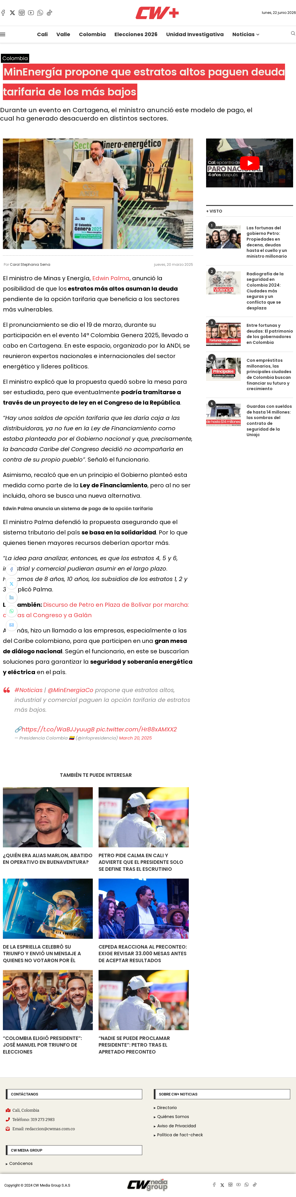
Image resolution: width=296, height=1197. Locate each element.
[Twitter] (12, 13)
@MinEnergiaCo (70, 690)
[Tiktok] (49, 13)
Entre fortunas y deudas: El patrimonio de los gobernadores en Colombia (270, 334)
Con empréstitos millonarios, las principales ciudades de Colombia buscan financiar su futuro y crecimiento (269, 375)
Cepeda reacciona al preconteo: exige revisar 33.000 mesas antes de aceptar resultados (143, 953)
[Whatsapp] (40, 13)
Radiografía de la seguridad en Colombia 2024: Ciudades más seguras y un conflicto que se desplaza (265, 291)
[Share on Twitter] (11, 583)
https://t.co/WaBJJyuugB (58, 729)
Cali (42, 34)
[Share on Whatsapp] (11, 611)
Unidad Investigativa (195, 34)
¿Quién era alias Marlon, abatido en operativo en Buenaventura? (47, 859)
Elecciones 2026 (136, 34)
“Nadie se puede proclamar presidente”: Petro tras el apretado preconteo (134, 1045)
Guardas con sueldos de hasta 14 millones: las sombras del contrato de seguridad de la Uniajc (269, 420)
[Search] (293, 34)
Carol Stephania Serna (30, 264)
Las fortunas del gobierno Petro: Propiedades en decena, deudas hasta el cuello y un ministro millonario (267, 242)
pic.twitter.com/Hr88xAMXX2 (136, 729)
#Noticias (28, 690)
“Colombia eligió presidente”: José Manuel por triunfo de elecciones (42, 1045)
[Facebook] (3, 13)
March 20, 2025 (135, 738)
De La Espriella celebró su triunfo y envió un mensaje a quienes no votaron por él (42, 953)
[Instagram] (21, 13)
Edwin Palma (111, 278)
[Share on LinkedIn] (11, 597)
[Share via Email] (11, 625)
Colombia (92, 34)
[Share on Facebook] (11, 570)
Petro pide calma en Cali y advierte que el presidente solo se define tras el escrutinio (141, 862)
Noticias (243, 34)
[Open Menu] (2, 34)
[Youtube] (31, 13)
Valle (63, 34)
